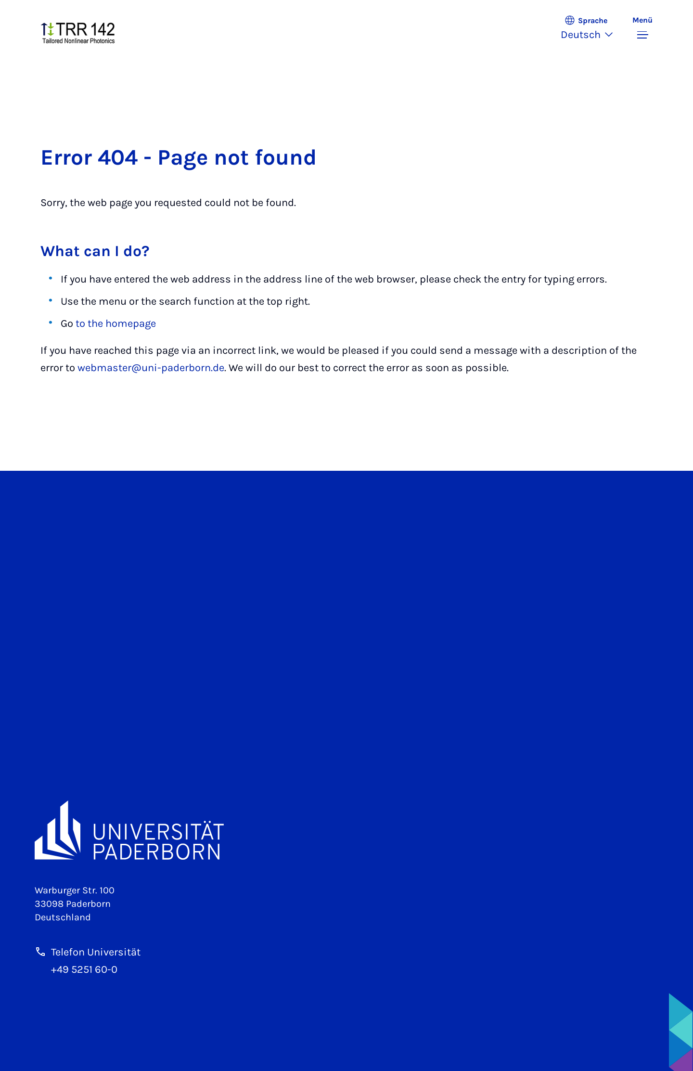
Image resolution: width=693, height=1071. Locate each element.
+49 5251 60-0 (84, 969)
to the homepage (116, 323)
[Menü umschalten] (642, 28)
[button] (592, 28)
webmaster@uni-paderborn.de (150, 367)
